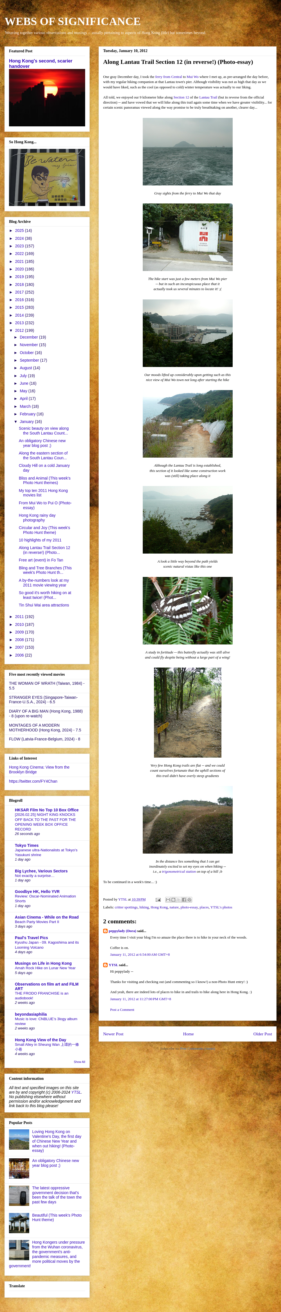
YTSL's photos (221, 907)
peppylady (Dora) (122, 931)
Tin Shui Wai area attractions (44, 605)
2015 (20, 307)
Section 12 (181, 97)
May (24, 391)
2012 (20, 330)
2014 (20, 315)
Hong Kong (159, 907)
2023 (20, 246)
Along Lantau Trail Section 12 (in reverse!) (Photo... (44, 550)
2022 (20, 253)
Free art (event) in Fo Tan (41, 560)
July (24, 375)
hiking (144, 907)
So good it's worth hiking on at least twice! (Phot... (45, 595)
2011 (20, 616)
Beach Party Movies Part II (37, 922)
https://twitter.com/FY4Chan (33, 781)
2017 (20, 292)
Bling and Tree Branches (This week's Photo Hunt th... (45, 570)
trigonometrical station (179, 871)
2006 (20, 655)
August (26, 368)
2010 (20, 624)
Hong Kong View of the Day (40, 1040)
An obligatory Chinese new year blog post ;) (42, 443)
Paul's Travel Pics (31, 937)
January (27, 421)
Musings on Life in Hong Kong (43, 963)
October (27, 352)
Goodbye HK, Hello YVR (37, 891)
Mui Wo (192, 77)
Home (188, 1033)
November (29, 344)
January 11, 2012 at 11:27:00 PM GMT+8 (140, 999)
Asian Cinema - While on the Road (47, 917)
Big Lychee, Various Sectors (41, 871)
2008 (20, 639)
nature (174, 907)
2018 (20, 284)
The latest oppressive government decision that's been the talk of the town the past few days (57, 1195)
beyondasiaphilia (31, 1014)
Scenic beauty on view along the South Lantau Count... (44, 430)
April (24, 398)
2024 (20, 238)
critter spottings (126, 907)
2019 (20, 276)
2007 (20, 647)
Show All (79, 1062)
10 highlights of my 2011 (40, 540)
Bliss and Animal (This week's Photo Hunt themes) (45, 480)
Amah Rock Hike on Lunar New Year (45, 968)
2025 (20, 230)
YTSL (113, 965)
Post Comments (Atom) (197, 1048)
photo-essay (189, 907)
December (29, 337)
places (204, 907)
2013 (20, 323)
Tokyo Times (26, 845)
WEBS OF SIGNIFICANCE (72, 21)
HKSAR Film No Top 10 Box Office (47, 810)
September (30, 360)
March (26, 406)
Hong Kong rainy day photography (37, 517)
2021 (20, 261)
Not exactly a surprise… (35, 876)
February (28, 414)
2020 (20, 269)
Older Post (262, 1033)
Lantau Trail (208, 97)
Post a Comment (122, 1009)
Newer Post (113, 1033)
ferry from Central (168, 77)
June (24, 383)
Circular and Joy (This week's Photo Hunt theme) (44, 530)
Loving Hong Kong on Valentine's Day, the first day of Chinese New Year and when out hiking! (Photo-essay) (56, 1141)
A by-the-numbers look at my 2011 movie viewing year (44, 582)
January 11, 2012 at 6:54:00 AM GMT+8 (140, 954)
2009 (20, 632)
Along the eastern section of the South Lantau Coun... (43, 455)
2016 (20, 299)
